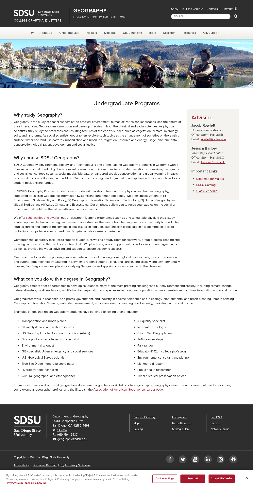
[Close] (246, 480)
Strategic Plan (180, 429)
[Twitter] (183, 460)
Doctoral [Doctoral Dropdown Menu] (110, 33)
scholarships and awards (42, 218)
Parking (138, 429)
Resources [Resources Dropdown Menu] (189, 33)
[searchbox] (200, 16)
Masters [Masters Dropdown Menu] (92, 33)
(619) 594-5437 (67, 435)
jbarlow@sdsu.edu (213, 162)
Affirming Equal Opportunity (64, 471)
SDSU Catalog (206, 185)
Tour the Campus (192, 9)
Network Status (220, 429)
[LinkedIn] (208, 460)
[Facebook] (170, 460)
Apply (174, 9)
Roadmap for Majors (210, 179)
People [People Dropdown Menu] (151, 33)
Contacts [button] (212, 9)
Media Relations (182, 423)
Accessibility (21, 465)
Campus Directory (145, 417)
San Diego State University (40, 13)
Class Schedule (206, 191)
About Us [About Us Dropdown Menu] (46, 33)
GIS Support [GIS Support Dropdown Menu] (211, 33)
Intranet (228, 9)
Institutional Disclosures (28, 471)
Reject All (193, 481)
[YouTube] (195, 460)
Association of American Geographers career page (128, 390)
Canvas (215, 423)
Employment (179, 417)
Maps (137, 423)
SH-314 (62, 430)
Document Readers (45, 465)
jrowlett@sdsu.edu (213, 139)
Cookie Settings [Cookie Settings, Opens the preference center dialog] (165, 481)
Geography (90, 10)
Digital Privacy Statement (75, 465)
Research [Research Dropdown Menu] (169, 33)
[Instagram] (221, 460)
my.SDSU (216, 417)
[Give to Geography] (233, 460)
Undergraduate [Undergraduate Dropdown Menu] (69, 33)
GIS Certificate (132, 33)
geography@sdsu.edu (72, 439)
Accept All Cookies (221, 481)
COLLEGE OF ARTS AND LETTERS (37, 21)
